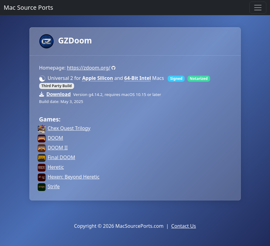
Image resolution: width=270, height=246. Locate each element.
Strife (54, 186)
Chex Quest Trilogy (69, 128)
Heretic (56, 167)
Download (58, 94)
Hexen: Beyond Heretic (74, 176)
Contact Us (183, 226)
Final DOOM (61, 157)
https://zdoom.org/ (88, 67)
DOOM (55, 138)
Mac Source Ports (28, 7)
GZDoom (65, 40)
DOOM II (58, 147)
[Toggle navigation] (257, 8)
